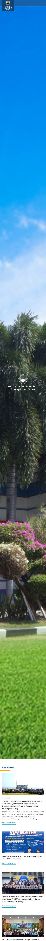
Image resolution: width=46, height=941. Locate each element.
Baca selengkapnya (9, 822)
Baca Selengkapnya (9, 863)
